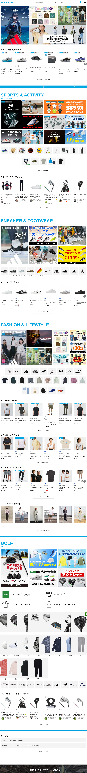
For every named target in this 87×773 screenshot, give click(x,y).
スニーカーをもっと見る (43, 311)
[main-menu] (85, 2)
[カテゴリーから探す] (61, 2)
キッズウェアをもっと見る (43, 496)
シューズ (32, 86)
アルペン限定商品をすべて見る (43, 79)
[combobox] (43, 2)
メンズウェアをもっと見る (43, 430)
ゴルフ (75, 86)
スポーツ (11, 86)
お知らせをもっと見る (43, 751)
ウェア (53, 86)
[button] (85, 64)
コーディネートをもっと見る (43, 530)
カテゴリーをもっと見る (43, 170)
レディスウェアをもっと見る (43, 462)
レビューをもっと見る (43, 207)
